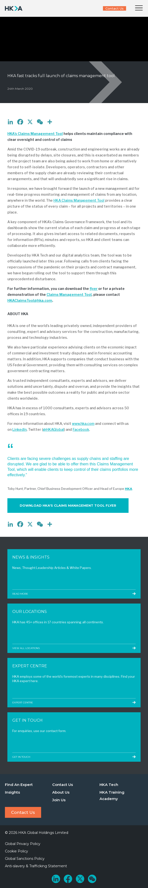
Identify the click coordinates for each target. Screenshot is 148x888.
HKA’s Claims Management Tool (35, 133)
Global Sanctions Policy (25, 858)
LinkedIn (19, 429)
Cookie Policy (16, 851)
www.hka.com (83, 423)
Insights (12, 792)
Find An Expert (19, 784)
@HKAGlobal (53, 429)
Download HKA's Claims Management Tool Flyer (68, 505)
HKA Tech (108, 784)
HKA (128, 489)
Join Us (59, 800)
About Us (60, 792)
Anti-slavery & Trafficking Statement (36, 866)
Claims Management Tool (69, 294)
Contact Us (114, 8)
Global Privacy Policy (22, 844)
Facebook (81, 429)
